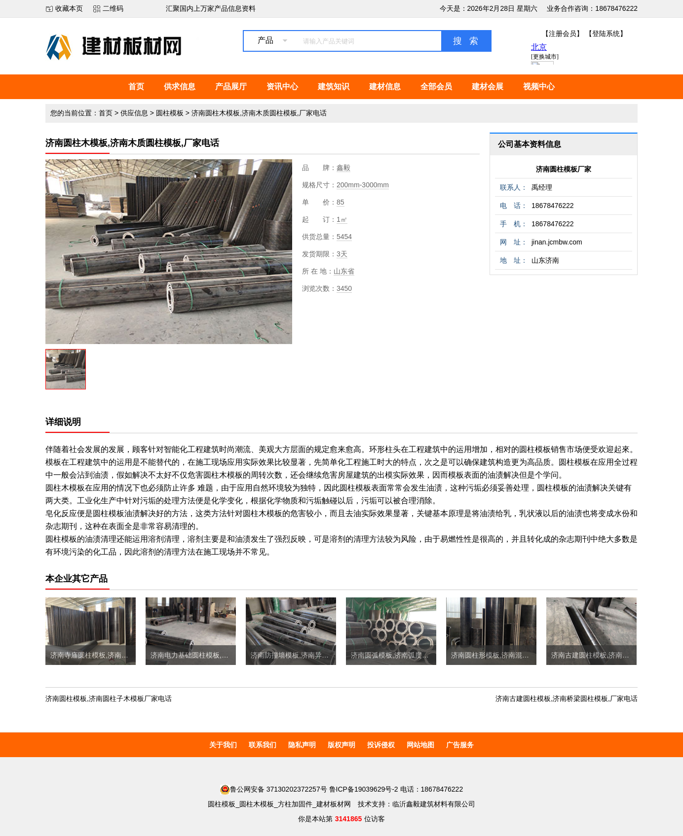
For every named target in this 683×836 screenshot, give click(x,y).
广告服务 (460, 745)
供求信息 (179, 86)
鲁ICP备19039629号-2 (363, 789)
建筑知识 (333, 86)
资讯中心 (282, 86)
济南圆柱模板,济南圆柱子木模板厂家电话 (108, 698)
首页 (136, 86)
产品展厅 (231, 86)
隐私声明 (302, 745)
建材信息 (385, 86)
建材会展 (487, 86)
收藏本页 (69, 8)
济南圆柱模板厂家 (563, 169)
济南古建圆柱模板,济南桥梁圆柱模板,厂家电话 (566, 698)
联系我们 (262, 745)
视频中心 (539, 86)
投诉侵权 (381, 745)
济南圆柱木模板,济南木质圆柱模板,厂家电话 (259, 113)
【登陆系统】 (606, 33)
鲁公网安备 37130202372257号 (273, 789)
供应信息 (134, 113)
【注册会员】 (562, 33)
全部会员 (436, 86)
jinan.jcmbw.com (556, 242)
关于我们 (223, 745)
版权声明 (341, 745)
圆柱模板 (170, 113)
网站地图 (420, 745)
